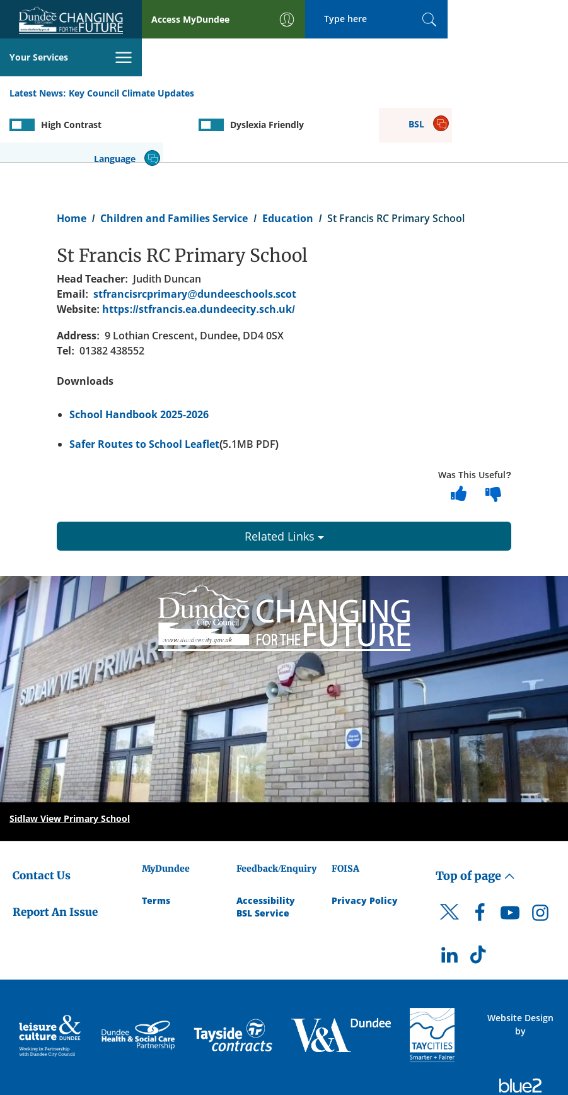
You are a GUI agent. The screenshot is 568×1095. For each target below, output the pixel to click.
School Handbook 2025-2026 (139, 358)
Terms (156, 844)
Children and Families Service (174, 161)
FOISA (345, 811)
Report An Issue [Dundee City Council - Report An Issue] (55, 856)
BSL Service (262, 856)
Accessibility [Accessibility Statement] (265, 844)
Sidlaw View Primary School (69, 762)
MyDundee (166, 811)
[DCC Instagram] (540, 859)
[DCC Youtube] (510, 859)
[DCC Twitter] (449, 866)
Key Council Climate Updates (131, 56)
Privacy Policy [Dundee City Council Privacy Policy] (365, 844)
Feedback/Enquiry (276, 811)
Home (71, 161)
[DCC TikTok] (480, 901)
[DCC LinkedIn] (449, 901)
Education (287, 161)
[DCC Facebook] (480, 859)
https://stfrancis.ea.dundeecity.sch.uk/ (198, 253)
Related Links (284, 479)
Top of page (475, 819)
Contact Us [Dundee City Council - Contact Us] (42, 819)
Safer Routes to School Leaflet (144, 387)
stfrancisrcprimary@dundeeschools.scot (194, 238)
